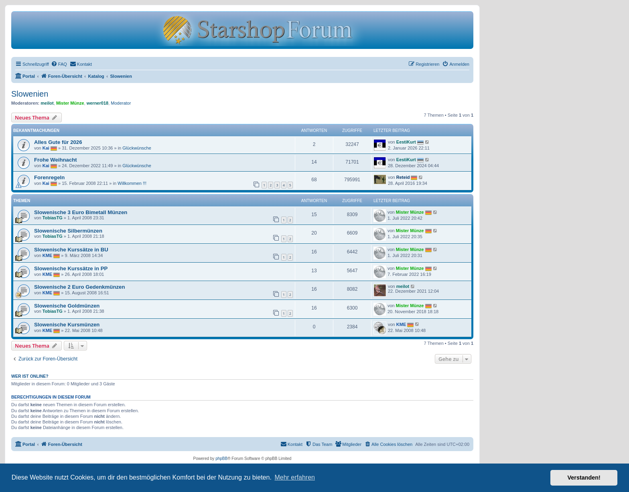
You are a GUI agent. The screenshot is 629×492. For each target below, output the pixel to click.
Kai (46, 148)
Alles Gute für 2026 (58, 142)
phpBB (221, 458)
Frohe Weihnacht (55, 160)
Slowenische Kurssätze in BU (71, 250)
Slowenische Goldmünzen (66, 306)
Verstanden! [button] (584, 477)
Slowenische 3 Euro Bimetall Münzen (80, 212)
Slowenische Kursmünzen (66, 325)
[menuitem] (59, 64)
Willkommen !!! (132, 183)
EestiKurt (406, 142)
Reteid (403, 177)
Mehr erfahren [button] (294, 477)
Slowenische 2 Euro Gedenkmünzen (79, 287)
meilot (47, 103)
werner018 (97, 103)
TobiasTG (53, 217)
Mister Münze (70, 103)
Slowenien (29, 93)
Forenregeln (49, 177)
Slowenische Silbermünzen (68, 231)
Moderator (121, 103)
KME (47, 255)
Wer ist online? (30, 376)
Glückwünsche (136, 148)
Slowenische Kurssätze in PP (71, 268)
